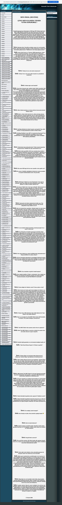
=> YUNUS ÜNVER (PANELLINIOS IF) (5, 99)
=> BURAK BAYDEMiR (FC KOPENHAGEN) (6, 156)
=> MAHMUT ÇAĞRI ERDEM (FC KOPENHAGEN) (6, 221)
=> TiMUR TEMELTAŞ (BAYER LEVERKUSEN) (6, 276)
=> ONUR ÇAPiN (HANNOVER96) (4, 291)
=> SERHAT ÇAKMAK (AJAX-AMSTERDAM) (6, 248)
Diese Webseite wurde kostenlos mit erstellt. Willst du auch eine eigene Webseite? (31, 2)
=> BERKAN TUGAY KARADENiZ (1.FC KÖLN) (6, 213)
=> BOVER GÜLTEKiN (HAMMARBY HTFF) (5, 191)
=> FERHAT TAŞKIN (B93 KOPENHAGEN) (6, 203)
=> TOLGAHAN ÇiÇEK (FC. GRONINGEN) (6, 272)
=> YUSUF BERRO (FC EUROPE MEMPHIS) (5, 115)
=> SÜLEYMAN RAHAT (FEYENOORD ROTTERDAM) (6, 260)
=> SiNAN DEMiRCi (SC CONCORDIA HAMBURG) (6, 205)
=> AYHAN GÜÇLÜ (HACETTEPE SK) (5, 127)
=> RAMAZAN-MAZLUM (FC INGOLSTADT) (6, 250)
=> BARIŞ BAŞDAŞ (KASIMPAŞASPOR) (5, 140)
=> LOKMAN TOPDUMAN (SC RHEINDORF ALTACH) (6, 238)
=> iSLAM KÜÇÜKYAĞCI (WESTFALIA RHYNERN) (6, 293)
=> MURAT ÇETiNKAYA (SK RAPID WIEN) (6, 105)
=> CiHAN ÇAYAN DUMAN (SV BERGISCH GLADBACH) (6, 297)
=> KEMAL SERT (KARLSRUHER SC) (5, 211)
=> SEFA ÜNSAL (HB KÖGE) (6, 158)
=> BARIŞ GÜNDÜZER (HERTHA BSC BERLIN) (5, 182)
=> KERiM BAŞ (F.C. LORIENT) (6, 133)
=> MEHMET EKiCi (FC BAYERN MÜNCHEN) (5, 195)
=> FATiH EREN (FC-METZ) (6, 254)
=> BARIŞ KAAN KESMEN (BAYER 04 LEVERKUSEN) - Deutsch (6, 309)
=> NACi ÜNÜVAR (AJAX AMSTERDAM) (6, 311)
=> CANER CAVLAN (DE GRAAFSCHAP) (5, 287)
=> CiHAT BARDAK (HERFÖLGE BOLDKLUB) (6, 137)
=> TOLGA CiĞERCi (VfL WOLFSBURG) (5, 164)
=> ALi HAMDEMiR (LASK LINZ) (7, 225)
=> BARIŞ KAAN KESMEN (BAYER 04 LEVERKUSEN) (6, 307)
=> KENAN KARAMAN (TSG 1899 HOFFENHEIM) (6, 217)
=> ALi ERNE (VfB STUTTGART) (4, 215)
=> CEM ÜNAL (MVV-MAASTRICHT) (5, 305)
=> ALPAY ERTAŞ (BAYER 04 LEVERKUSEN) (6, 160)
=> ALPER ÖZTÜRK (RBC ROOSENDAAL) (6, 242)
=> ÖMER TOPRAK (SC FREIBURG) (5, 231)
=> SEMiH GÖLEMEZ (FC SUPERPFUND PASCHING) (6, 166)
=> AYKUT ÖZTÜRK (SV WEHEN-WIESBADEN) (5, 119)
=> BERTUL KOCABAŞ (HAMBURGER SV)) (5, 246)
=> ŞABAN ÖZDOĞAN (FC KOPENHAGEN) (6, 178)
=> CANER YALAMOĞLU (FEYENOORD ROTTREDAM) (6, 303)
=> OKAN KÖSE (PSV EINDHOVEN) (5, 197)
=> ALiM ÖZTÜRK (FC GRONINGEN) (5, 266)
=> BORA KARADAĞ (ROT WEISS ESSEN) (6, 144)
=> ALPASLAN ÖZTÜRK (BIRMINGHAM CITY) (5, 174)
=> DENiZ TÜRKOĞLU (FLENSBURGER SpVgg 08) (6, 152)
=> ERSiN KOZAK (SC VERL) (6, 94)
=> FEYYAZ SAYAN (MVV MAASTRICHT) (6, 170)
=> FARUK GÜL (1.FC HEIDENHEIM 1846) (5, 223)
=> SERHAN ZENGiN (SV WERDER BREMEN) (6, 189)
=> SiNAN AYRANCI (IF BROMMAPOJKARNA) (5, 96)
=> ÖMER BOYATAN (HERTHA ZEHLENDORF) (6, 201)
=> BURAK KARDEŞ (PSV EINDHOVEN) (6, 229)
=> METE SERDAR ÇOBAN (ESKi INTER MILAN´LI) (6, 180)
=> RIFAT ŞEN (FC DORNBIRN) (7, 162)
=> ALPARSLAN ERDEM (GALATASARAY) (5, 121)
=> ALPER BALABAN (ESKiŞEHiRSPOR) (5, 129)
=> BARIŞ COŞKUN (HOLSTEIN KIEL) (5, 258)
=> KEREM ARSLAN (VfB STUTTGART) (6, 199)
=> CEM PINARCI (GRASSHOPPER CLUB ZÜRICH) (5, 117)
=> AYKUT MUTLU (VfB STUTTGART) (5, 207)
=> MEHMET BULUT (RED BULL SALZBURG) (6, 240)
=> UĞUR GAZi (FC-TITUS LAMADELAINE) (6, 289)
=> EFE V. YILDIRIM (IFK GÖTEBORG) (6, 278)
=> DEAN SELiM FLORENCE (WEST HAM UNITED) (6, 113)
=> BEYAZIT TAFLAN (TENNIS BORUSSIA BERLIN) (6, 219)
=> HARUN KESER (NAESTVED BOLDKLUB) (6, 135)
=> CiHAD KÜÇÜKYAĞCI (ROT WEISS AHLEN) (6, 282)
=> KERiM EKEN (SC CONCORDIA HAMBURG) (6, 131)
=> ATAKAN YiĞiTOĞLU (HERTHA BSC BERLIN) (5, 184)
